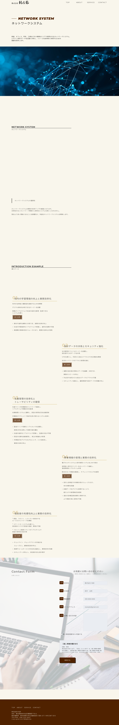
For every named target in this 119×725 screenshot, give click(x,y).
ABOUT (79, 2)
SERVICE (91, 2)
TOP (68, 2)
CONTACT (102, 2)
